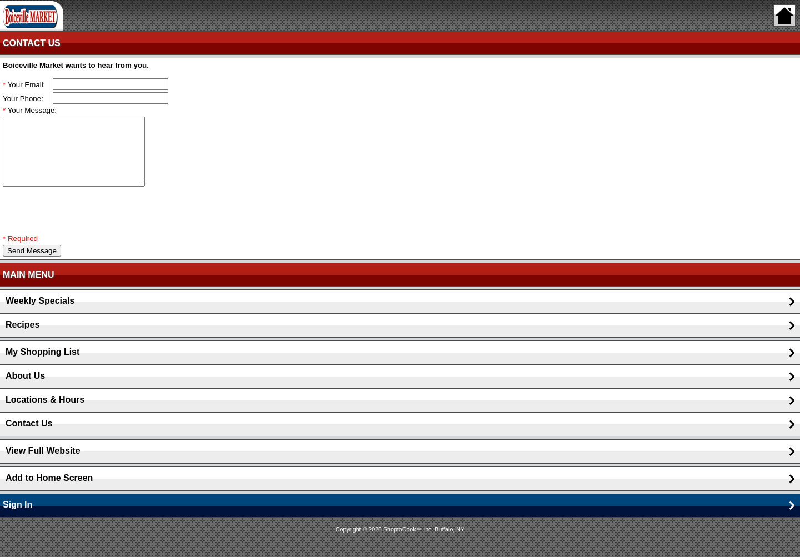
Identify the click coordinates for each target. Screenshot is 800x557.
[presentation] (87, 223)
